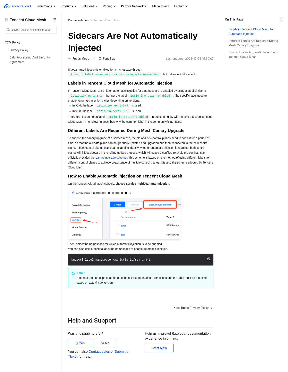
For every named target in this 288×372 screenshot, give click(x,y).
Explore (181, 6)
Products (69, 6)
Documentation (78, 20)
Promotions (46, 6)
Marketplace (160, 6)
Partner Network (134, 6)
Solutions (90, 6)
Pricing (109, 6)
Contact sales (100, 351)
